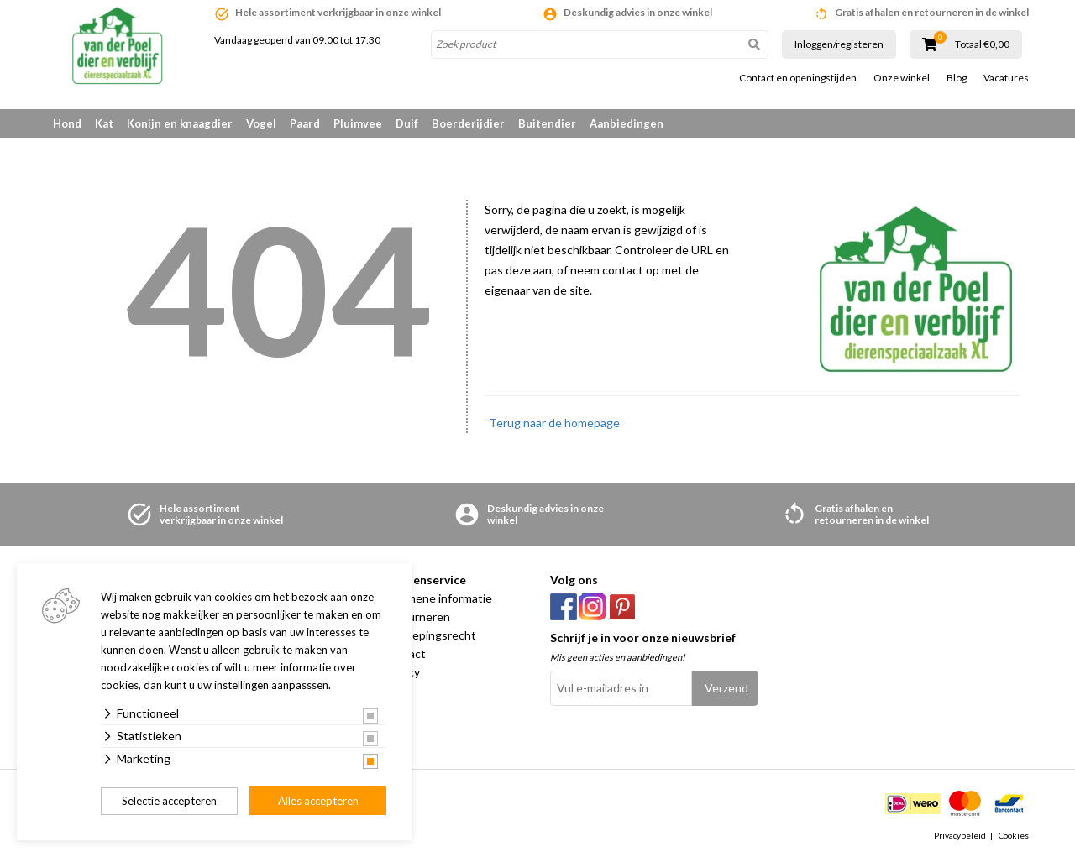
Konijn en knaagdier (180, 123)
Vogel (261, 123)
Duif (407, 123)
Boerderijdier (468, 123)
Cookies (1014, 835)
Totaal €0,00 (982, 44)
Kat (104, 123)
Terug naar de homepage (554, 422)
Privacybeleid (960, 835)
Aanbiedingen (626, 123)
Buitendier (547, 123)
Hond (67, 123)
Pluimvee (357, 123)
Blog (957, 78)
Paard (305, 123)
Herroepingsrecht (429, 635)
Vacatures (1006, 78)
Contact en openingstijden (798, 78)
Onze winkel (901, 78)
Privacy (401, 672)
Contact (404, 653)
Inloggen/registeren (839, 44)
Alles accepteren (318, 800)
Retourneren (416, 616)
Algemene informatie (437, 598)
